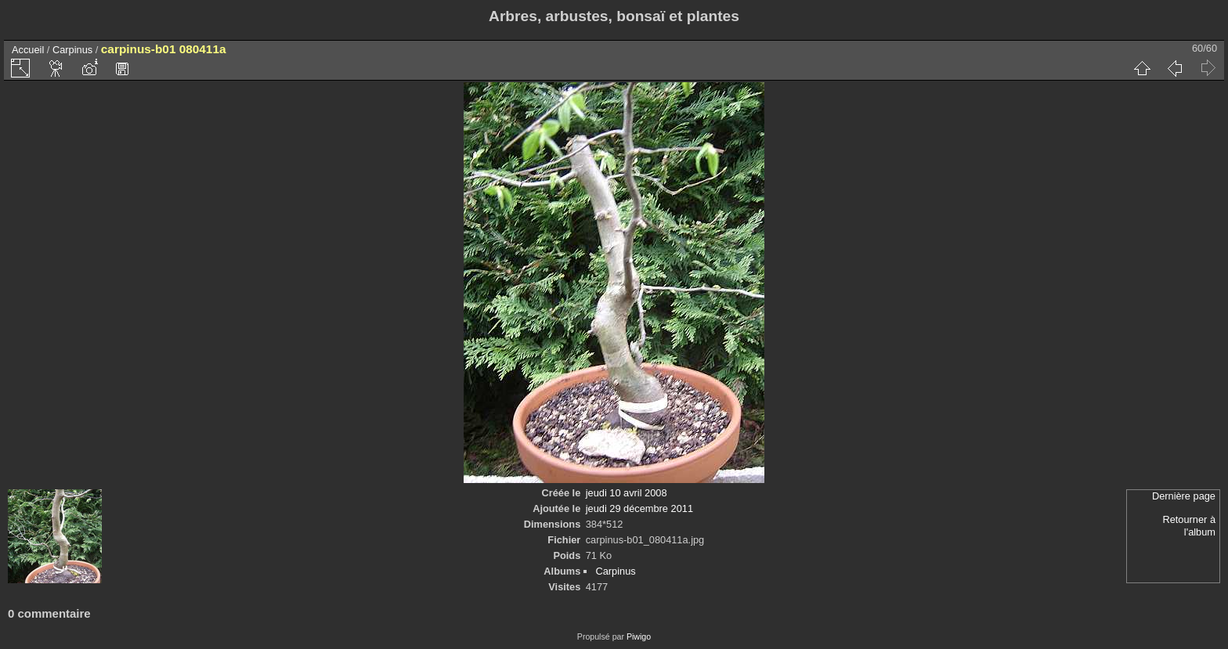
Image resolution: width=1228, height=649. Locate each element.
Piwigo (639, 636)
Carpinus (72, 50)
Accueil (28, 50)
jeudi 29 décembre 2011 (639, 508)
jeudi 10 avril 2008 (626, 493)
